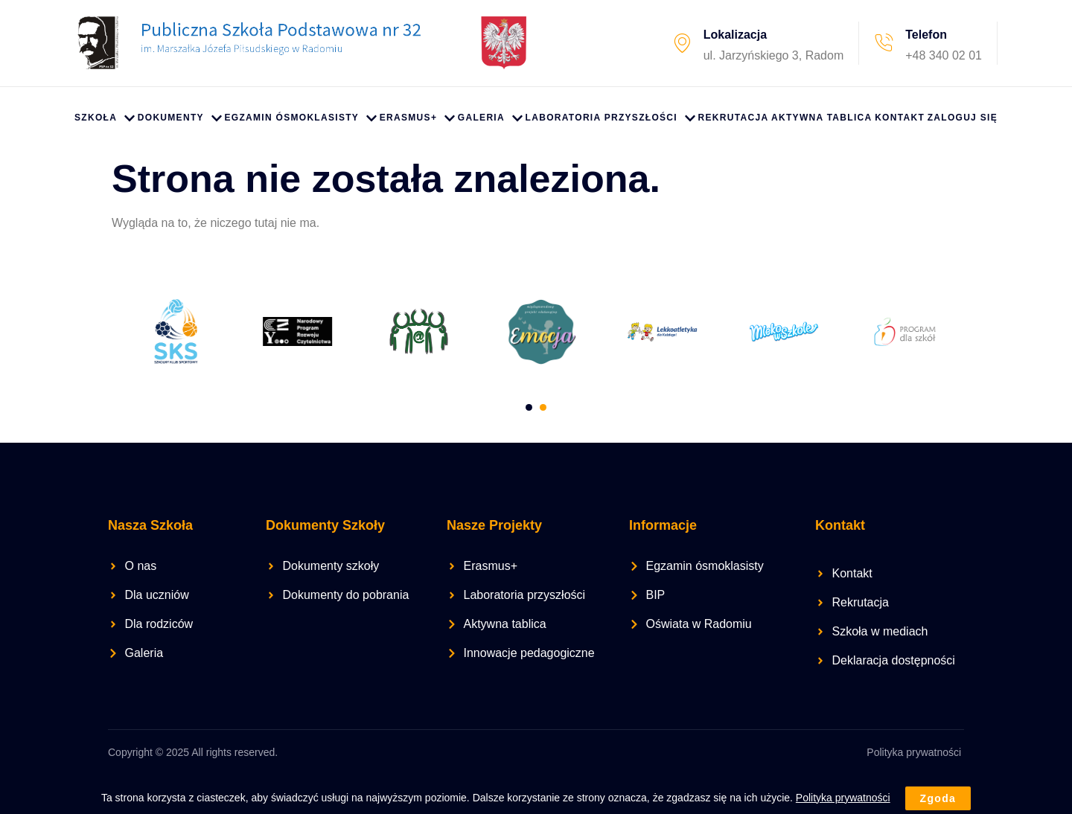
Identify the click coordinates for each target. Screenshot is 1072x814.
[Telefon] (883, 43)
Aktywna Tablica (821, 117)
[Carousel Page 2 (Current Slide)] (543, 406)
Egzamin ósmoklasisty (300, 118)
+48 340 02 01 (943, 55)
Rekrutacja (733, 117)
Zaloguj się (963, 117)
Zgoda (938, 798)
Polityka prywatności (914, 750)
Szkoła (104, 118)
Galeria (490, 118)
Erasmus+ (417, 118)
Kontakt (900, 117)
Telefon (926, 34)
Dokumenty (180, 118)
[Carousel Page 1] (529, 406)
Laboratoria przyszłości (610, 118)
